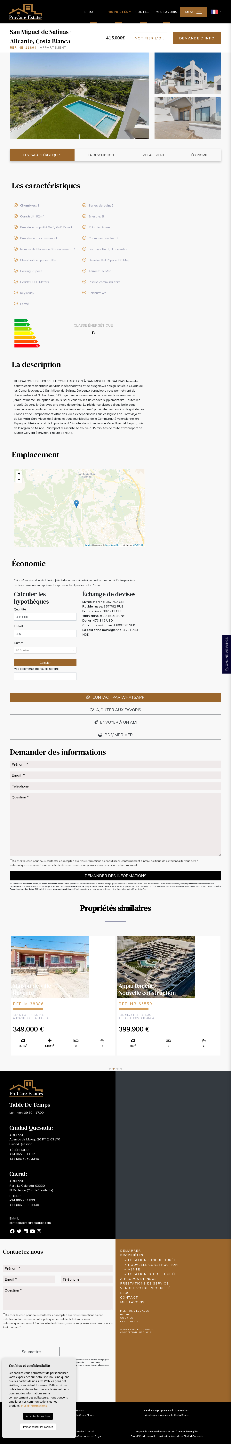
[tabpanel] (63, 995)
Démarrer (93, 12)
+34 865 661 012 (22, 1154)
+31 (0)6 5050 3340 (24, 1159)
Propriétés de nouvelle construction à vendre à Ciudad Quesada (167, 1436)
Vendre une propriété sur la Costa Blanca (167, 1410)
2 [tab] (114, 1069)
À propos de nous (138, 1279)
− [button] (19, 480)
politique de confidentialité (167, 861)
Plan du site (130, 1321)
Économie (199, 155)
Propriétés (131, 1255)
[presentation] (23, 1338)
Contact (143, 12)
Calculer (45, 663)
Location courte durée (152, 1274)
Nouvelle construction (153, 1265)
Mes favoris (166, 12)
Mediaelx (145, 1332)
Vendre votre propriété (145, 1288)
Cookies (126, 1317)
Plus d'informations (34, 1405)
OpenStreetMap (112, 545)
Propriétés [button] (118, 12)
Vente (134, 1269)
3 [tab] (117, 1069)
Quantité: (20, 609)
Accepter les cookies (38, 1416)
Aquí (145, 889)
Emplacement (152, 155)
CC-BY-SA (138, 545)
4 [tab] (121, 1069)
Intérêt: (19, 626)
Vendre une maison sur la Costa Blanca (167, 1415)
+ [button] (19, 474)
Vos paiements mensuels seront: (36, 669)
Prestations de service (144, 1283)
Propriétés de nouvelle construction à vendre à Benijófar (167, 1431)
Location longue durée (152, 1260)
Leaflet (88, 545)
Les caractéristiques (42, 155)
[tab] (79, 185)
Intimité (126, 1314)
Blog (125, 1293)
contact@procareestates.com (30, 1223)
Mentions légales (134, 1310)
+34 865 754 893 (22, 1200)
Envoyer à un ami (115, 722)
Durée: (18, 643)
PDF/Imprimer (115, 734)
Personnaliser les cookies (38, 1427)
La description (101, 155)
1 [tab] (110, 1069)
